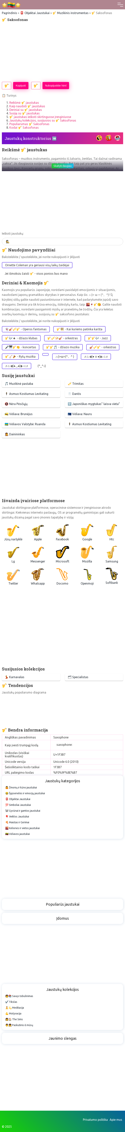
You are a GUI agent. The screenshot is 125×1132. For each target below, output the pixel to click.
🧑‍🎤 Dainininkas (15, 434)
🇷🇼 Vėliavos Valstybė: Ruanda (25, 424)
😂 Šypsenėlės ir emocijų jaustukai (25, 793)
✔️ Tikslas (11, 1001)
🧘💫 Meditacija (14, 1007)
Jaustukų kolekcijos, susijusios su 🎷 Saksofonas (42, 120)
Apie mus (116, 1119)
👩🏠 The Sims (14, 1019)
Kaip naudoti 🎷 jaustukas (27, 106)
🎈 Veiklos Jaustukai (17, 816)
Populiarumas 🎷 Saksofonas (29, 124)
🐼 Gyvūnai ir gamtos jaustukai (22, 810)
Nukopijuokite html (55, 85)
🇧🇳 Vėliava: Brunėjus (19, 414)
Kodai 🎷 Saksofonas (24, 127)
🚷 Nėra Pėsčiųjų (16, 404)
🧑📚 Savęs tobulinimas (19, 996)
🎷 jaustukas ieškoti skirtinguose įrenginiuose (40, 117)
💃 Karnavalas (14, 677)
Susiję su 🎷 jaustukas (24, 113)
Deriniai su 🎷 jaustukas (25, 109)
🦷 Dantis (74, 393)
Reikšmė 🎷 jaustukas (24, 102)
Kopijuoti (21, 85)
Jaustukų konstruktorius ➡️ (31, 138)
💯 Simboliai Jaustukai (18, 804)
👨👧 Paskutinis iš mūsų (19, 1025)
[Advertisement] (62, 52)
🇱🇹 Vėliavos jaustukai (17, 833)
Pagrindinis (9, 13)
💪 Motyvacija (13, 1013)
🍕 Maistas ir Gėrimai (17, 822)
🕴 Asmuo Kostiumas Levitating (26, 393)
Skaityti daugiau (63, 165)
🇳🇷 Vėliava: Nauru (80, 414)
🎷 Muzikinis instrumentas (71, 13)
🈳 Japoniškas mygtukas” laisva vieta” (94, 404)
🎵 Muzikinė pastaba (19, 383)
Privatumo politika (95, 1119)
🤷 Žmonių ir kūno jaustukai (21, 787)
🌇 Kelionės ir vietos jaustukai (22, 828)
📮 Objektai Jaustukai (35, 13)
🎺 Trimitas (76, 383)
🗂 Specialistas (78, 677)
